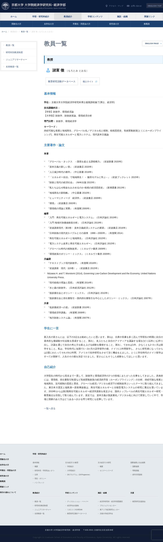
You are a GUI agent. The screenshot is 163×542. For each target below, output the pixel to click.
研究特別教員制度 (14, 52)
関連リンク (149, 16)
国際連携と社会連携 (137, 463)
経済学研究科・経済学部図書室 (111, 501)
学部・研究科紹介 (40, 16)
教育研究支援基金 (138, 501)
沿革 (36, 475)
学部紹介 (70, 466)
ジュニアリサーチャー (16, 59)
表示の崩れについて (8, 492)
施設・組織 (122, 16)
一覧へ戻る (49, 408)
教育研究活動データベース (77, 513)
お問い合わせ (136, 6)
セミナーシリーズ (106, 470)
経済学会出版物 (73, 505)
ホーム (13, 16)
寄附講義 (135, 470)
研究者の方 (114, 24)
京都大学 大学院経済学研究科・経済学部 (34, 6)
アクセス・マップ (116, 6)
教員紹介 (68, 16)
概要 (36, 466)
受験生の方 (16, 24)
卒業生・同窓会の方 (81, 24)
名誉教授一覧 (12, 66)
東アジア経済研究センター (109, 510)
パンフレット (39, 483)
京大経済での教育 (71, 463)
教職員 (147, 24)
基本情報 (36, 463)
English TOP (154, 6)
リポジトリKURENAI (74, 510)
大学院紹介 (71, 470)
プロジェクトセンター (108, 505)
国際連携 (135, 466)
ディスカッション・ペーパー (77, 501)
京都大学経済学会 (106, 513)
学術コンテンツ (95, 16)
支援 (132, 493)
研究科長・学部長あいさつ (44, 470)
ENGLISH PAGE (152, 43)
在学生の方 (49, 24)
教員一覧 (24, 32)
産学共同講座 (137, 475)
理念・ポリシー (40, 478)
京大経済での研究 (104, 463)
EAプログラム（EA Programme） (79, 475)
